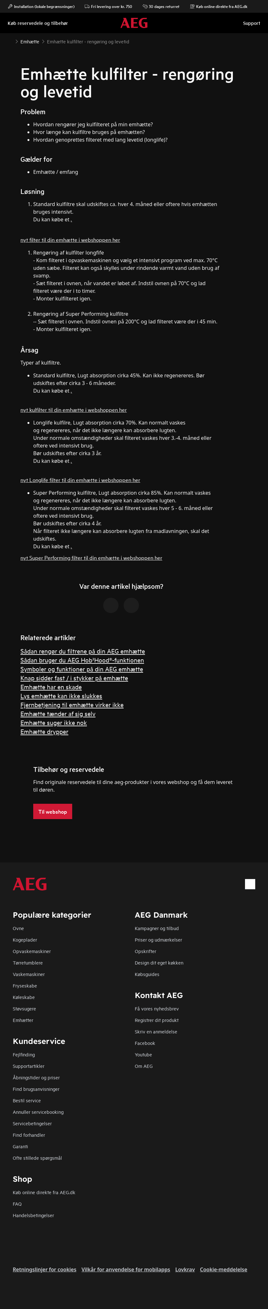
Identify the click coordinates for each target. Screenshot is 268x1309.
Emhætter (23, 1020)
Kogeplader (25, 939)
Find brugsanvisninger (36, 1089)
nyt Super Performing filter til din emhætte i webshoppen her (91, 557)
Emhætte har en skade (51, 687)
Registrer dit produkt (157, 1020)
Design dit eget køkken (159, 962)
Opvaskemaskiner (32, 951)
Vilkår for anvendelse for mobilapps (125, 1269)
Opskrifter (145, 951)
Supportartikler (28, 1066)
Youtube (143, 1054)
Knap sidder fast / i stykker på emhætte (74, 678)
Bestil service (27, 1100)
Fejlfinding (24, 1054)
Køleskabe (24, 997)
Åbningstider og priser (36, 1077)
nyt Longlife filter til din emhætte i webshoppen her (80, 479)
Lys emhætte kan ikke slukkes (61, 695)
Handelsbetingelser (33, 1215)
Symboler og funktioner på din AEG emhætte (81, 669)
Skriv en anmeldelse (156, 1031)
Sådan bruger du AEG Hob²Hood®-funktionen (82, 660)
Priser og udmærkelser (158, 939)
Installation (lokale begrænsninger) (41, 6)
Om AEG (144, 1066)
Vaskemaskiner (29, 974)
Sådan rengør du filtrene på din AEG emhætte (82, 651)
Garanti (20, 1146)
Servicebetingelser (32, 1123)
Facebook (145, 1043)
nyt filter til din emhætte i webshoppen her (70, 239)
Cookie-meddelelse (223, 1269)
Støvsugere (24, 1008)
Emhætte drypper (44, 731)
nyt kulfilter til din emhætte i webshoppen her (73, 409)
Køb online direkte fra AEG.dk (44, 1192)
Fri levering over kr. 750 (108, 6)
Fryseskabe (25, 985)
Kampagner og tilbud (157, 928)
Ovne (18, 928)
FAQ (17, 1204)
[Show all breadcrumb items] (10, 40)
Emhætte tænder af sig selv (58, 713)
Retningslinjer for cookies (44, 1269)
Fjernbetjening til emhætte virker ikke (72, 704)
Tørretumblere (28, 962)
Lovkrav (185, 1269)
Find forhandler (29, 1135)
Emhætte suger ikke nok (53, 722)
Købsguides (147, 974)
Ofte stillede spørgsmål (37, 1158)
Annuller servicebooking (38, 1112)
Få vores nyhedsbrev (157, 1008)
